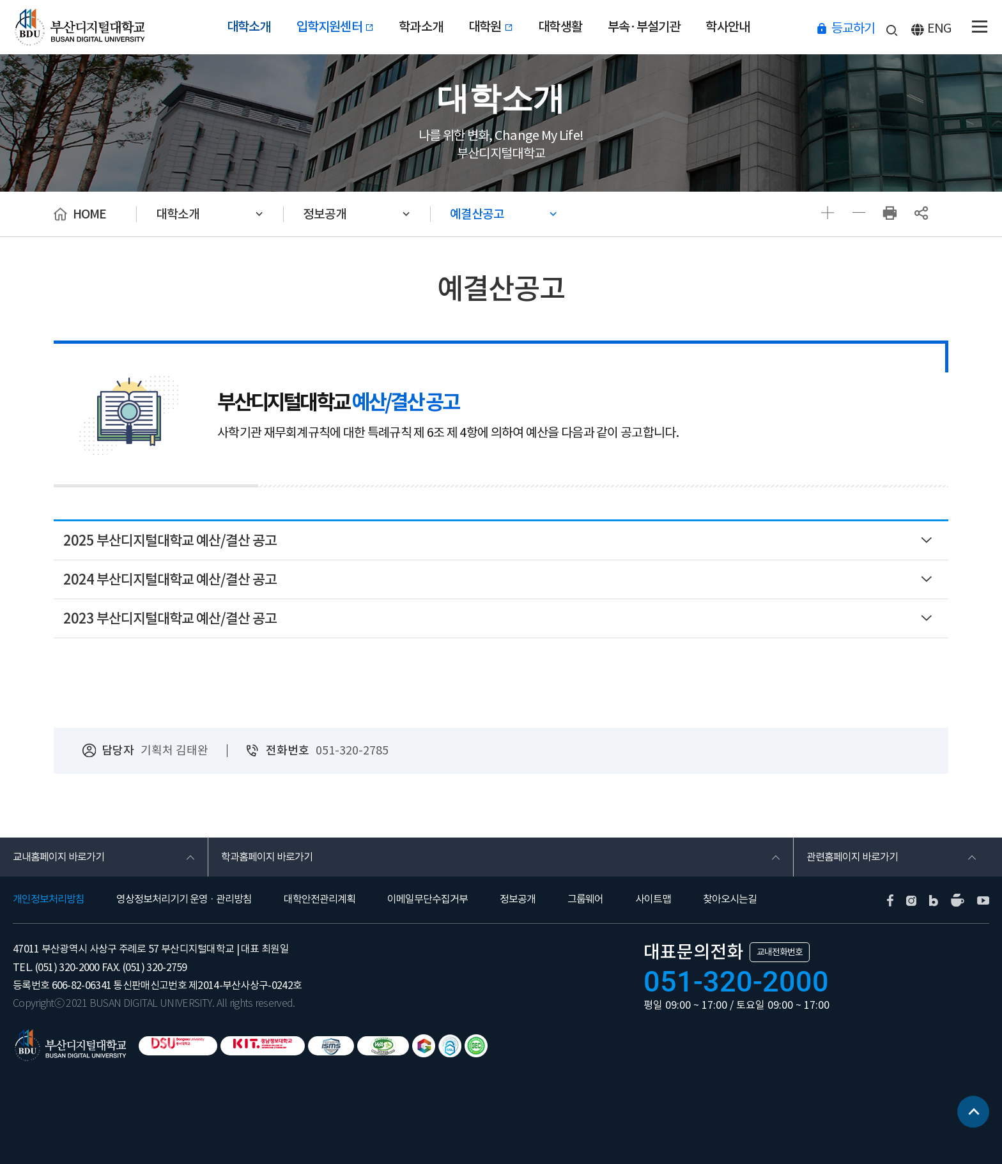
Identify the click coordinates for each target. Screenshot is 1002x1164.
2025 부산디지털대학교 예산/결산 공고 (170, 540)
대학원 (490, 27)
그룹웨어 (585, 898)
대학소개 (249, 27)
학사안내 (727, 27)
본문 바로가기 (0, 0)
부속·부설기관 (644, 27)
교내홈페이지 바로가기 (58, 856)
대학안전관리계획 (319, 898)
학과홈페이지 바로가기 (266, 856)
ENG (939, 28)
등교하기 (853, 28)
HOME (89, 214)
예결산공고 (477, 214)
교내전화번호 (780, 952)
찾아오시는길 (730, 898)
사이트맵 (653, 898)
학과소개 (421, 27)
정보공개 (324, 214)
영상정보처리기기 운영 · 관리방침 (184, 898)
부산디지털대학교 (78, 27)
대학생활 (560, 27)
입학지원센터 (335, 27)
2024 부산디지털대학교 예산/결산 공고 (170, 579)
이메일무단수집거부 (427, 898)
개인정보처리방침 (48, 898)
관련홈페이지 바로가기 (852, 856)
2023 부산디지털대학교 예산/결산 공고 (170, 618)
